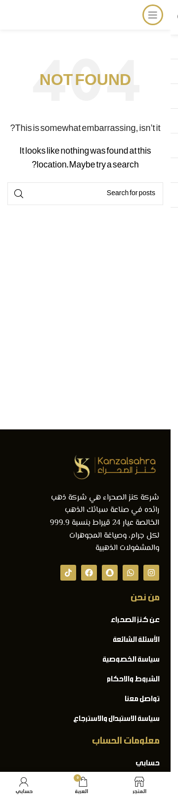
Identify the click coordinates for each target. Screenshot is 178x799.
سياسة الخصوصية (130, 659)
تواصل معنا (141, 699)
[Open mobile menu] (152, 15)
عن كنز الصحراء (134, 620)
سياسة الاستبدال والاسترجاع (116, 718)
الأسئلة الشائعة (135, 639)
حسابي (147, 763)
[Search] (85, 193)
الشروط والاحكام (132, 679)
